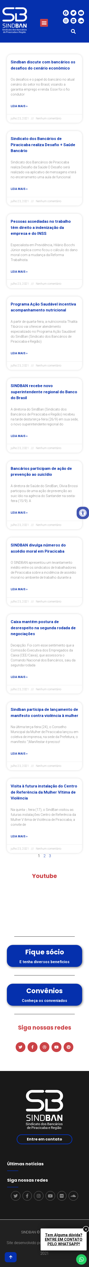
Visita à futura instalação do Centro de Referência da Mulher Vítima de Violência (44, 792)
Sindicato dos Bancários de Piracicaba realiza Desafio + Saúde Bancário (43, 144)
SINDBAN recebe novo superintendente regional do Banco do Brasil (44, 391)
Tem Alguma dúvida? (63, 1239)
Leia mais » (19, 106)
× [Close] (86, 1229)
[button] (44, 23)
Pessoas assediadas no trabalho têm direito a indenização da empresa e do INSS (41, 227)
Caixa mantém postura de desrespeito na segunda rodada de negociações (43, 627)
